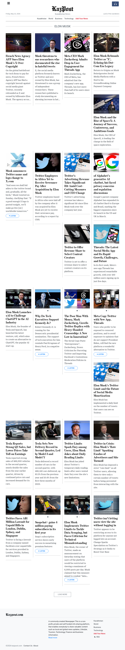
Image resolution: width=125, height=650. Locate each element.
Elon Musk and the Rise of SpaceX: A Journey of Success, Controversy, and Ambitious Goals (105, 124)
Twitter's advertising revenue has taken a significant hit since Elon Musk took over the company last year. (76, 203)
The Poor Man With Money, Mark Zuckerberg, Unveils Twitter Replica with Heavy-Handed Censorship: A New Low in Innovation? (76, 326)
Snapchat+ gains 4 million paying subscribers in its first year (46, 527)
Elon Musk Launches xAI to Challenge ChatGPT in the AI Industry (18, 317)
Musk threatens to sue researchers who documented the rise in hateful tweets (47, 61)
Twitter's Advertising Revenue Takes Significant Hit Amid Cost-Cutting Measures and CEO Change (76, 184)
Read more (52, 638)
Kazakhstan (42, 19)
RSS (97, 637)
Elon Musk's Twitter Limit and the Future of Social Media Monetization (106, 390)
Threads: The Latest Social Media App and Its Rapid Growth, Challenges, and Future (106, 254)
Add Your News (82, 19)
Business (58, 19)
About (35, 646)
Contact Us (27, 646)
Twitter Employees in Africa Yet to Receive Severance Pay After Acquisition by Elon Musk (47, 184)
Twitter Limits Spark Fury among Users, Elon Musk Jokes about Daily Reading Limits (75, 450)
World (50, 19)
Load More (62, 594)
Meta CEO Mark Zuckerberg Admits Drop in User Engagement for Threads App (76, 63)
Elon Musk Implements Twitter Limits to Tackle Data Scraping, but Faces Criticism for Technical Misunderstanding (76, 532)
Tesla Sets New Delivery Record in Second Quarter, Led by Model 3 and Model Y (47, 450)
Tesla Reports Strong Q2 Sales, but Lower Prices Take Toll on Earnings (18, 448)
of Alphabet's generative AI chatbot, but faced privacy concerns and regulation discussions (105, 184)
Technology (69, 19)
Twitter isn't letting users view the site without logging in (106, 521)
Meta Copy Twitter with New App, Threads (105, 319)
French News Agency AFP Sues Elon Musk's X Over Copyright (18, 61)
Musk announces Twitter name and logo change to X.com (16, 176)
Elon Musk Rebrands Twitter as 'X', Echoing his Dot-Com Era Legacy (106, 61)
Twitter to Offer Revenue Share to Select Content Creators (74, 252)
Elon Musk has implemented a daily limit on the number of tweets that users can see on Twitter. (106, 406)
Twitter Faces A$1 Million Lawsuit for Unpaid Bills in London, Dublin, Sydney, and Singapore (17, 526)
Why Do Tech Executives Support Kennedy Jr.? (47, 319)
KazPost (62, 8)
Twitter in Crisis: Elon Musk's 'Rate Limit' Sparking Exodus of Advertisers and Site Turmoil (106, 452)
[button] (59, 300)
